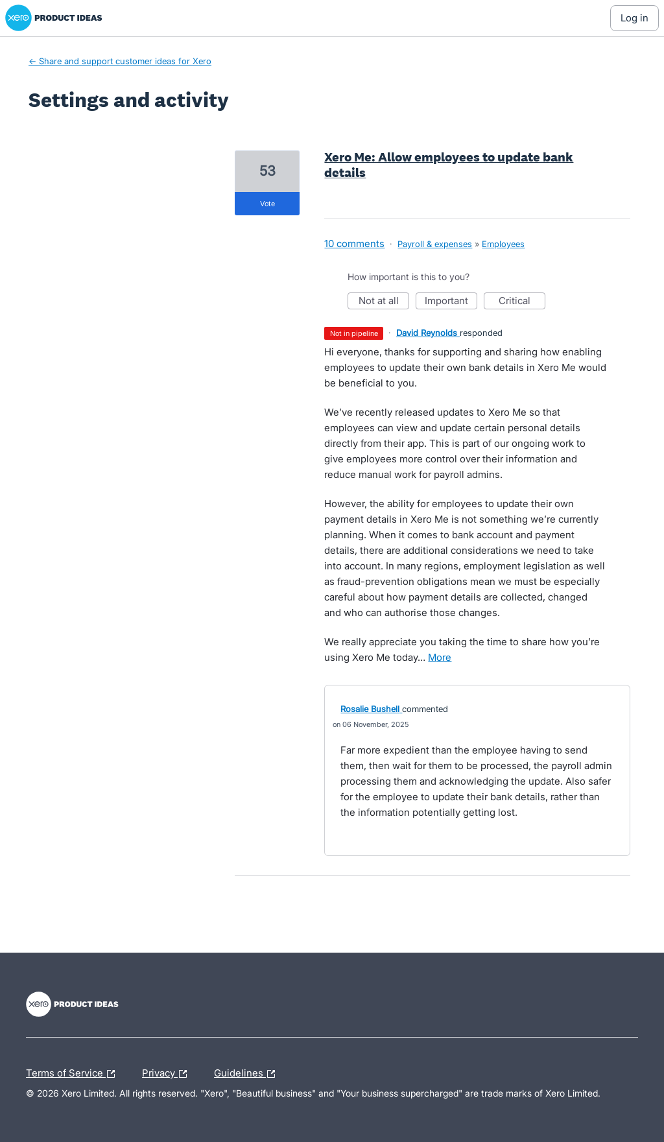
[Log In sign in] (634, 18)
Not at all (384, 301)
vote (267, 203)
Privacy (167, 1074)
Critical (522, 301)
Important (451, 301)
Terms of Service (73, 1074)
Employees (503, 244)
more (439, 657)
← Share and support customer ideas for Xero (120, 61)
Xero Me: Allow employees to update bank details (448, 165)
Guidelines (247, 1074)
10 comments (354, 243)
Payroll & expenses (434, 244)
